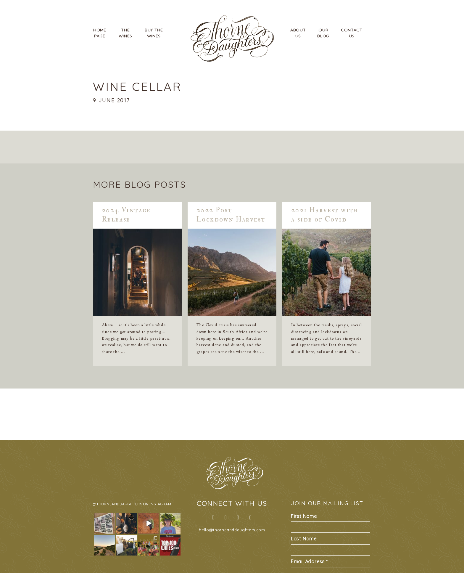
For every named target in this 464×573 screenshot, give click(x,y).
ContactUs (351, 32)
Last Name (304, 539)
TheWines (126, 32)
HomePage (99, 32)
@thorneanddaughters (117, 504)
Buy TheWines (154, 32)
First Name (304, 516)
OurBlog (323, 32)
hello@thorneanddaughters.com (232, 529)
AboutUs (298, 32)
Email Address (309, 561)
